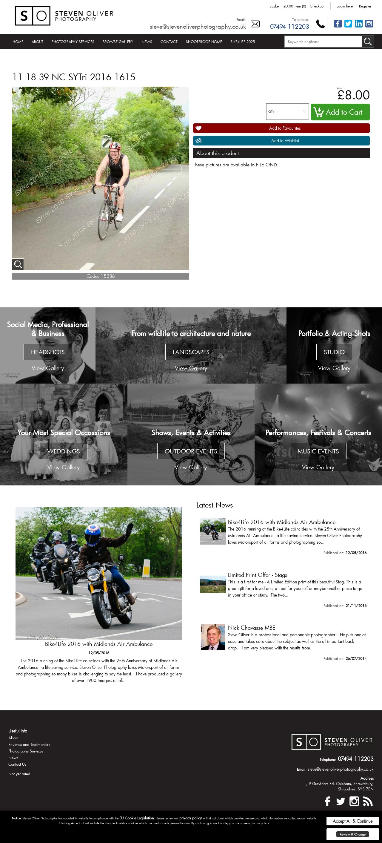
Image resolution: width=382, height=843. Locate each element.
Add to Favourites (285, 128)
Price (339, 88)
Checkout (317, 6)
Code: (93, 276)
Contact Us (17, 764)
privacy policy (190, 818)
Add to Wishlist (285, 140)
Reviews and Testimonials (29, 744)
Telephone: (300, 19)
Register (365, 6)
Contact (169, 41)
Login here (345, 6)
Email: (241, 19)
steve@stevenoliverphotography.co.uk (198, 26)
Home (18, 41)
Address (367, 778)
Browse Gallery (118, 41)
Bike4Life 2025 (242, 41)
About (37, 41)
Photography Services (73, 41)
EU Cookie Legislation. (137, 818)
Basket (274, 6)
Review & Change (353, 834)
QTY (271, 112)
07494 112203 (289, 26)
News (146, 41)
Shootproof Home (204, 41)
